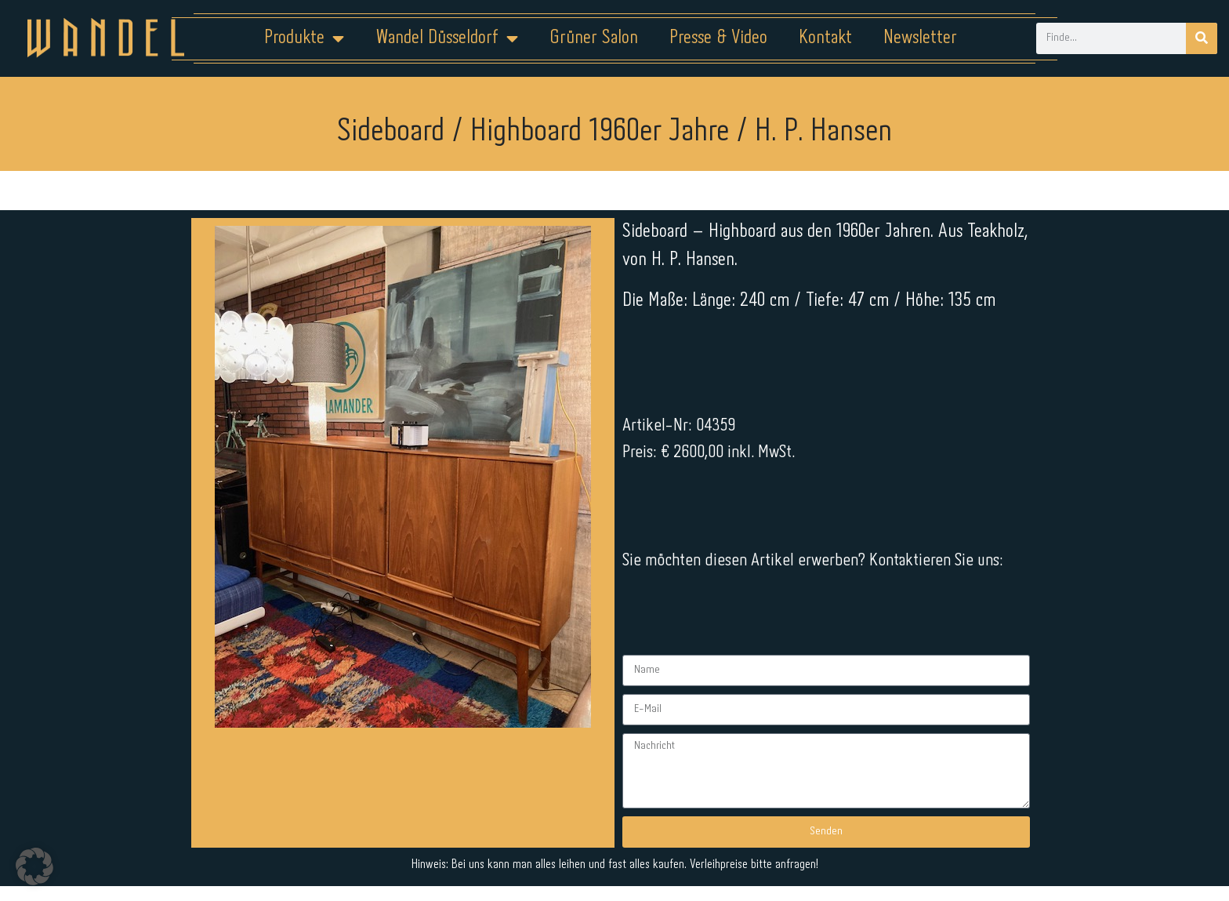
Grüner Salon (593, 38)
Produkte (304, 38)
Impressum (520, 851)
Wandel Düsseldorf (446, 38)
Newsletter (920, 38)
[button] (34, 866)
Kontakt (825, 38)
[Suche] (1201, 38)
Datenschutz (624, 851)
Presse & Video (718, 38)
